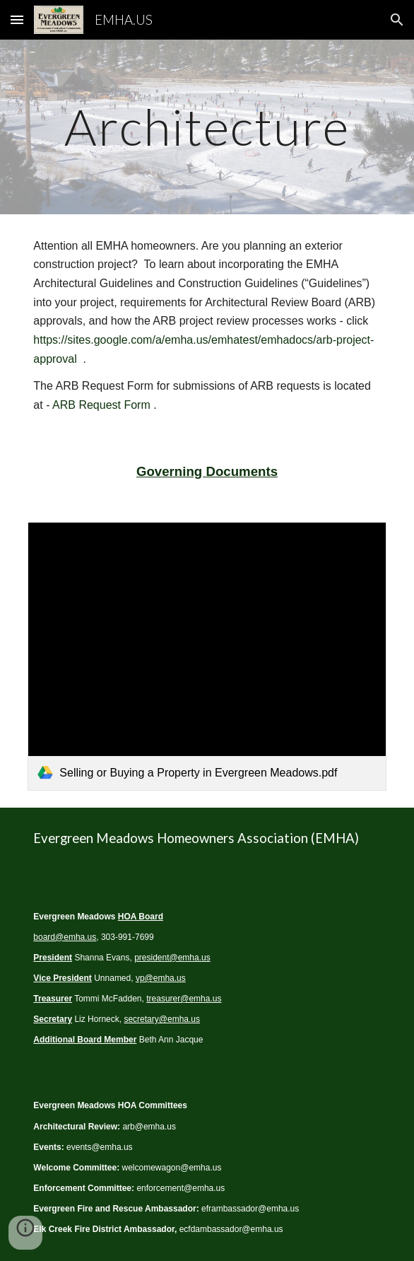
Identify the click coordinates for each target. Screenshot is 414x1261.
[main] (207, 127)
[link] (207, 656)
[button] (17, 19)
